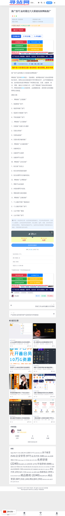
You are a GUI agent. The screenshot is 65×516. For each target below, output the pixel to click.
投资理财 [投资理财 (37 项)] (48, 486)
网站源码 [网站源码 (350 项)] (36, 499)
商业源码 (13, 360)
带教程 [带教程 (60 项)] (19, 486)
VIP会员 (24, 258)
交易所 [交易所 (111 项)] (30, 473)
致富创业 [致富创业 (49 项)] (46, 499)
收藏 (44, 315)
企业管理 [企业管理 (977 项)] (23, 475)
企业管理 (37, 360)
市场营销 (20, 39)
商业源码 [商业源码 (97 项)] (23, 484)
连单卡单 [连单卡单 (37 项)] (16, 501)
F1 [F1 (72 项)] (18, 473)
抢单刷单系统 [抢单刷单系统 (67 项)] (28, 489)
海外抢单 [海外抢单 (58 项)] (30, 492)
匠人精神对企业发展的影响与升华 (43, 362)
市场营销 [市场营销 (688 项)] (44, 483)
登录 (49, 2)
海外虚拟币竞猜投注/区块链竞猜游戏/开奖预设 (20, 438)
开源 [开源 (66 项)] (25, 486)
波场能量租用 (18, 66)
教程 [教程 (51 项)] (43, 489)
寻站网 (15, 315)
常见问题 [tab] (27, 56)
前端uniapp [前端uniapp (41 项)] (21, 480)
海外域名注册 (33, 69)
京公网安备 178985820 (38, 509)
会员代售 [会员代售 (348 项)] (38, 476)
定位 (22, 108)
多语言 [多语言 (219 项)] (32, 484)
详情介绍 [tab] (16, 56)
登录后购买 (32, 265)
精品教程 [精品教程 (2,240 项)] (30, 495)
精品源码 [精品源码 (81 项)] (44, 496)
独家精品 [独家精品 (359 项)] (46, 491)
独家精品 (37, 385)
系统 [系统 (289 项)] (25, 499)
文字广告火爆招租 (33, 302)
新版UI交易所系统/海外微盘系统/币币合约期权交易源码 (44, 388)
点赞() (50, 315)
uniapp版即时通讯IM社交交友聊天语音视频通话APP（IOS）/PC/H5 (20, 363)
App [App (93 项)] (13, 473)
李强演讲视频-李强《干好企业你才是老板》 (20, 413)
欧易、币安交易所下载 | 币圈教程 (33, 62)
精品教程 (30, 312)
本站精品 (37, 411)
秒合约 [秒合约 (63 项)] (17, 496)
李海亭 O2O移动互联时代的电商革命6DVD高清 (20, 388)
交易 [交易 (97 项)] (23, 473)
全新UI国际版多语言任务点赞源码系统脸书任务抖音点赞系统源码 (44, 413)
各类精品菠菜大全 (33, 66)
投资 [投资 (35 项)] (43, 486)
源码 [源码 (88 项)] (36, 492)
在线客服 (46, 508)
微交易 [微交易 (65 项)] (31, 486)
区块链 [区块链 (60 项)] (29, 480)
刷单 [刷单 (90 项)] (47, 476)
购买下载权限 (18, 50)
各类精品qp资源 (18, 69)
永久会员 (44, 258)
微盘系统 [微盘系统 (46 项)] (37, 486)
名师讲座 (16, 312)
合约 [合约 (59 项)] (34, 480)
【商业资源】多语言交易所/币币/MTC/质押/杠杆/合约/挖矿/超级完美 (44, 438)
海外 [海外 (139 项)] (22, 492)
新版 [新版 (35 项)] (47, 489)
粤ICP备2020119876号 (26, 509)
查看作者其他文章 (32, 462)
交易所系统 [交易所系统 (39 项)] (38, 473)
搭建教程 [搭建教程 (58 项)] (36, 489)
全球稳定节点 (18, 62)
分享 (38, 315)
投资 (22, 97)
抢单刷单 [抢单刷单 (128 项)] (18, 489)
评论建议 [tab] (38, 56)
